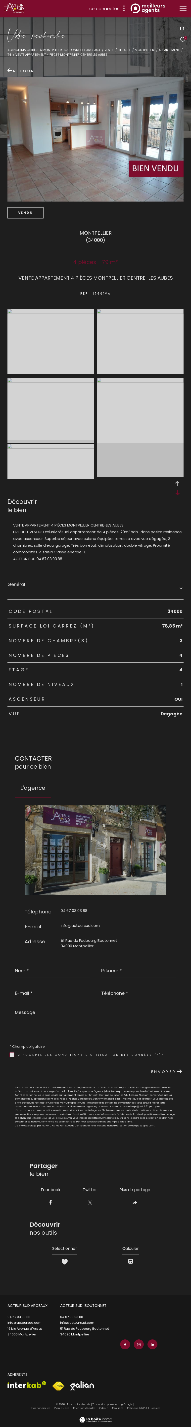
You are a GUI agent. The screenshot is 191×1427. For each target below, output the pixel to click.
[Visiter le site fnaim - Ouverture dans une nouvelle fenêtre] (58, 1386)
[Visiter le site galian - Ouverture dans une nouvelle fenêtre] (82, 1385)
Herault (124, 50)
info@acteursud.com (80, 925)
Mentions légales (84, 1408)
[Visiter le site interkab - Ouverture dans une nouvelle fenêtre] (26, 1384)
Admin (104, 1408)
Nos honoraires (40, 1408)
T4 (9, 55)
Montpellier (144, 50)
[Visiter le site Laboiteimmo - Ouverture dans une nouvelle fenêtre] (95, 1416)
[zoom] (50, 312)
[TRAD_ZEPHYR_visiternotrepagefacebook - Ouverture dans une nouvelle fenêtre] (125, 1344)
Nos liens (118, 1408)
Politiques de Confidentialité (76, 1125)
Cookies (155, 1408)
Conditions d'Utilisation (113, 1125)
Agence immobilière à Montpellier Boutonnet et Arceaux (53, 50)
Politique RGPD (137, 1408)
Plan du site (62, 1408)
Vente (108, 50)
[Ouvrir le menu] (183, 8)
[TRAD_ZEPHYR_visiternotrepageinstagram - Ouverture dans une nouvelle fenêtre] (139, 1344)
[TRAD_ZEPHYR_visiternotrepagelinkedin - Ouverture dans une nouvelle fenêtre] (152, 1344)
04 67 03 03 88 (74, 910)
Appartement (169, 50)
